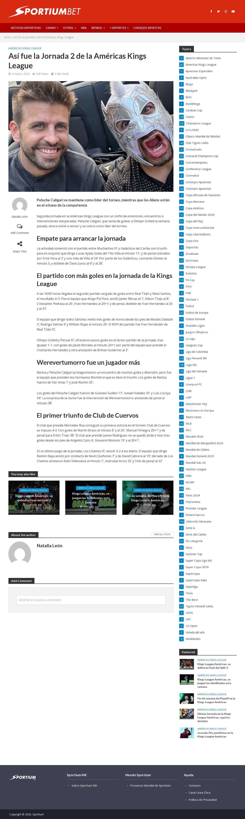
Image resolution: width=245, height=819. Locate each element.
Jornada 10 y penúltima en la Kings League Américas (215, 734)
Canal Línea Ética (199, 798)
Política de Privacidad (203, 805)
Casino (51, 28)
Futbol (68, 28)
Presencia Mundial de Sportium (150, 791)
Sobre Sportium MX (84, 791)
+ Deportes (118, 28)
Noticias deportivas (26, 28)
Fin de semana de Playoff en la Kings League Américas (148, 498)
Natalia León (20, 216)
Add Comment (20, 233)
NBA (84, 28)
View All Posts (162, 534)
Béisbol (96, 28)
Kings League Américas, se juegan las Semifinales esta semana (91, 498)
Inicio (7, 37)
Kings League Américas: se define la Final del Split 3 (34, 498)
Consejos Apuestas (147, 28)
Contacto (195, 791)
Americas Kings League (24, 48)
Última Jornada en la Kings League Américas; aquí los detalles (214, 717)
